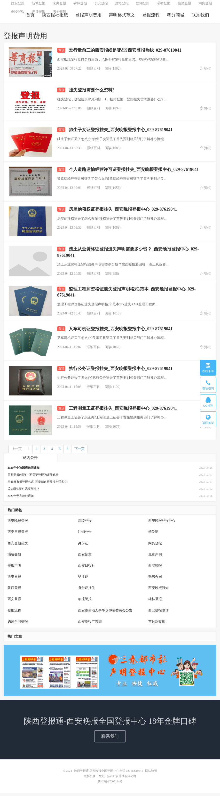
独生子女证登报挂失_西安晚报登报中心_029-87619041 (121, 133)
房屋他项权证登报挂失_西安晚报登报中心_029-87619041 (123, 212)
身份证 (83, 546)
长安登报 (101, 6)
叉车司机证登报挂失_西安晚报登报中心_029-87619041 (121, 332)
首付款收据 (156, 625)
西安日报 (14, 580)
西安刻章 (85, 558)
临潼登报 (184, 6)
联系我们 (110, 739)
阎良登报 (205, 6)
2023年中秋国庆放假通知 (23, 471)
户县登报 (38, 14)
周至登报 (59, 14)
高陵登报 (17, 14)
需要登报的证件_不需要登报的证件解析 (33, 478)
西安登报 (17, 6)
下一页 (79, 452)
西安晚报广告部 (90, 625)
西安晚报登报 (18, 524)
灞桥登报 (163, 6)
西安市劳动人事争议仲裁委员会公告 (105, 614)
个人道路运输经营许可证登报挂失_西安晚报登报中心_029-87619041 (134, 173)
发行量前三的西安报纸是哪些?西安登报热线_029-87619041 (125, 53)
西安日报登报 (18, 535)
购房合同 (155, 580)
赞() (205, 72)
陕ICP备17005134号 (110, 785)
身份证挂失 (86, 591)
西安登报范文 (18, 546)
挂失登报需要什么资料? (92, 93)
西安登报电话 (158, 614)
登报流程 (14, 614)
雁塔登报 (122, 6)
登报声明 (14, 569)
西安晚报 (155, 569)
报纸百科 (93, 72)
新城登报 (38, 6)
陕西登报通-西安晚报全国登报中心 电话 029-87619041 (109, 774)
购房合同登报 (18, 625)
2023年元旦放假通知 (21, 499)
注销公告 (85, 535)
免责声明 (155, 558)
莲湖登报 (142, 6)
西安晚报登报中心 (161, 524)
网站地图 (151, 774)
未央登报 (59, 6)
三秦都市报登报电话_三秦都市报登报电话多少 (37, 485)
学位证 (153, 535)
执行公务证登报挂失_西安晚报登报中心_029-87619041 (121, 372)
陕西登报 (14, 591)
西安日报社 (86, 569)
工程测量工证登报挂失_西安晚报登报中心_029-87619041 (123, 411)
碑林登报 (80, 6)
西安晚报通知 (158, 591)
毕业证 (83, 580)
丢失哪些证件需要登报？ (23, 492)
